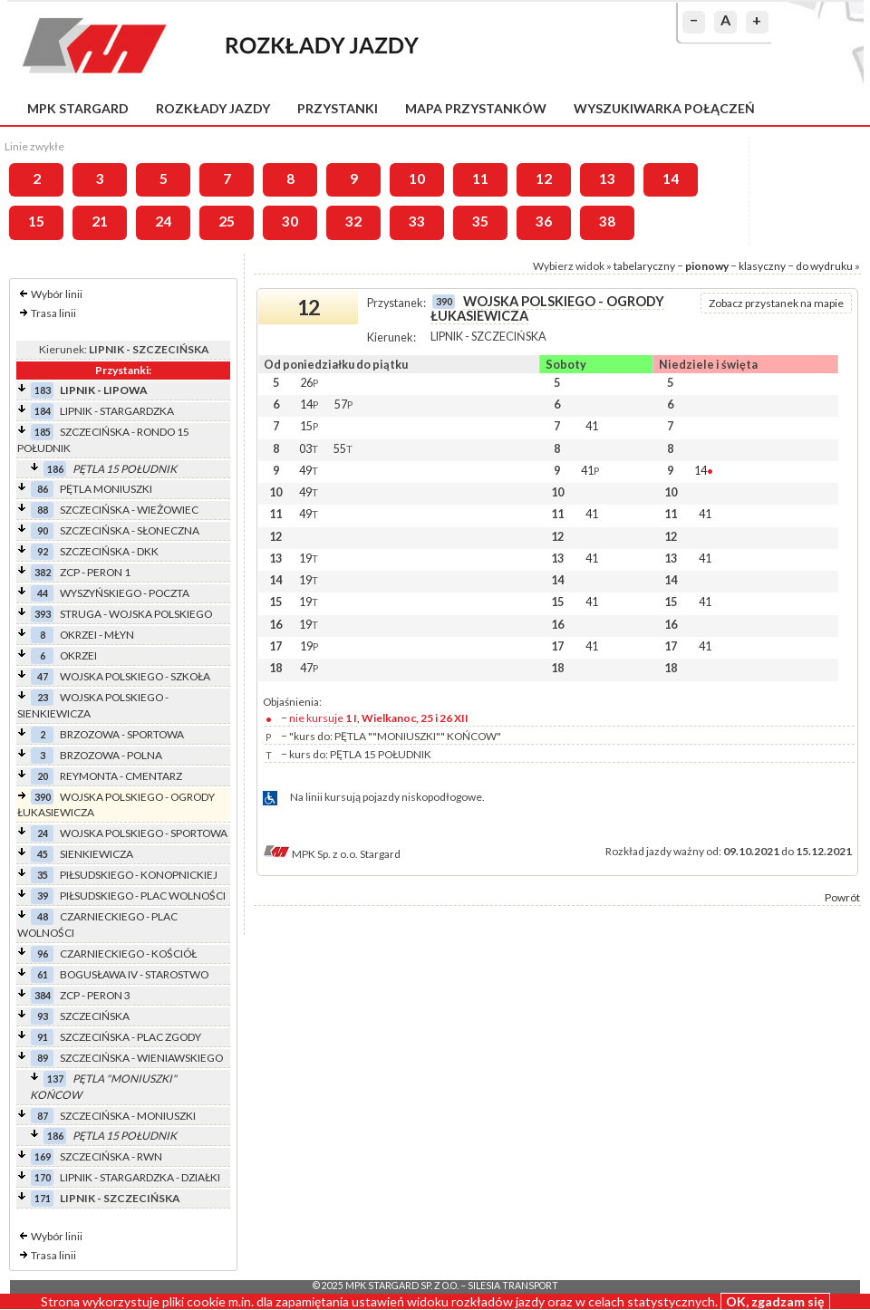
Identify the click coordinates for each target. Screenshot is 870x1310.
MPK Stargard (78, 108)
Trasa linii (53, 313)
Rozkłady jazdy (213, 108)
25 (226, 221)
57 (343, 404)
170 (42, 1177)
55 (343, 448)
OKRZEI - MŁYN (97, 634)
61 (42, 974)
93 (42, 1016)
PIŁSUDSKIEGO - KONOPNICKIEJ (139, 874)
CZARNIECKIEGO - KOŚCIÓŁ (128, 953)
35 (480, 221)
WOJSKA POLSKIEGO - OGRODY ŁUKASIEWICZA (547, 308)
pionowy (707, 266)
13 (607, 178)
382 (42, 572)
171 (42, 1198)
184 (42, 411)
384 (42, 995)
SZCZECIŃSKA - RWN (111, 1156)
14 (670, 178)
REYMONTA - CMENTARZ (121, 776)
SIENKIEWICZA (96, 854)
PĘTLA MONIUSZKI (106, 489)
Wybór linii (56, 294)
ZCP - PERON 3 (95, 995)
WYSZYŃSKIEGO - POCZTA (124, 593)
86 (42, 489)
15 (36, 221)
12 (544, 178)
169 (42, 1156)
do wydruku (824, 266)
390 (42, 797)
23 (42, 697)
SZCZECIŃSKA (95, 1016)
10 (417, 178)
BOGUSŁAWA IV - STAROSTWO (134, 974)
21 (100, 221)
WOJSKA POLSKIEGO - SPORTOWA (143, 833)
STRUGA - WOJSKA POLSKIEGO (136, 614)
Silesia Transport (513, 1285)
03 (308, 448)
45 (42, 854)
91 (42, 1037)
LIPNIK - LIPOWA (103, 390)
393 (42, 614)
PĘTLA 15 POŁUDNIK (124, 469)
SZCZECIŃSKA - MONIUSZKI (128, 1115)
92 (42, 551)
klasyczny (762, 266)
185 (42, 432)
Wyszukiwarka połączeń (664, 108)
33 (417, 221)
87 (42, 1116)
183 (42, 390)
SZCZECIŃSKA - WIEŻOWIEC (129, 509)
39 (42, 895)
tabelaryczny (644, 266)
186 (55, 469)
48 (42, 916)
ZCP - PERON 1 (95, 572)
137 (55, 1078)
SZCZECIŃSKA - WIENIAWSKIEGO (141, 1057)
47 (42, 676)
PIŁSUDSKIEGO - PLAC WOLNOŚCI (143, 895)
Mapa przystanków (475, 108)
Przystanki (337, 108)
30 (290, 221)
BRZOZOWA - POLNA (111, 755)
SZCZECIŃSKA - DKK (109, 551)
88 (42, 509)
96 (42, 953)
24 (163, 221)
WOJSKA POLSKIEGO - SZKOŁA (135, 676)
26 (309, 382)
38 (607, 221)
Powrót (842, 897)
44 (42, 593)
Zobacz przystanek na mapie (776, 303)
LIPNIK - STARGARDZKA (117, 411)
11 (480, 178)
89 (42, 1058)
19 (308, 558)
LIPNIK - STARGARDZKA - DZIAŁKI (140, 1177)
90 (42, 530)
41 (591, 426)
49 (308, 470)
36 (544, 221)
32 (353, 221)
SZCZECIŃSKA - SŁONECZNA (129, 530)
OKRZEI (78, 655)
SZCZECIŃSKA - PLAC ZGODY (130, 1037)
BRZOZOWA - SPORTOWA (122, 734)
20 (42, 776)
